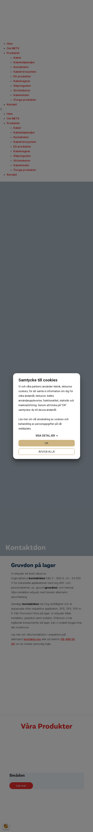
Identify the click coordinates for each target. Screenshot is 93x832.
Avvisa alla (47, 451)
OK (46, 443)
